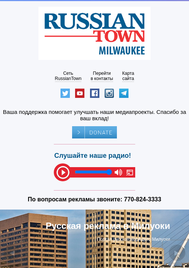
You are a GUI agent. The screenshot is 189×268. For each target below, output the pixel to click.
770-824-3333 (142, 199)
